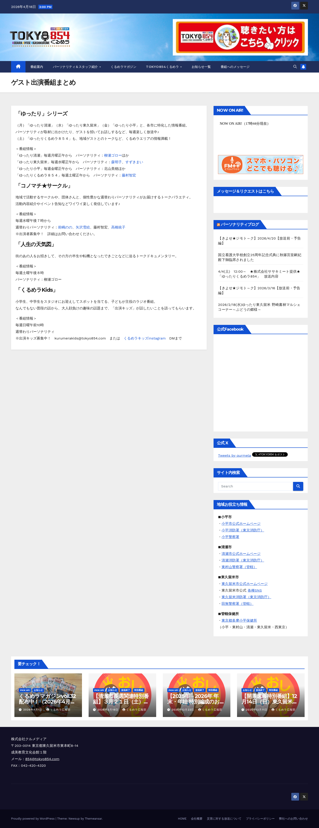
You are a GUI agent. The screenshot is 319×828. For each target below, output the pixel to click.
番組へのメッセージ (235, 67)
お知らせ (38, 690)
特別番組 (138, 690)
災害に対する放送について (224, 818)
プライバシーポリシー (260, 818)
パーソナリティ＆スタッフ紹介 (76, 67)
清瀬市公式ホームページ (241, 554)
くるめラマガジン (123, 67)
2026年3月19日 (108, 709)
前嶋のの (65, 227)
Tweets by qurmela (234, 455)
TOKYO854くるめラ (163, 67)
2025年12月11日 (257, 709)
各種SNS (255, 590)
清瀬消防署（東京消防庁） (243, 560)
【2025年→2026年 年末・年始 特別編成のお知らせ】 (196, 701)
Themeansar (93, 818)
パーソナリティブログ (240, 224)
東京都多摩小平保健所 (239, 620)
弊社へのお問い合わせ (293, 818)
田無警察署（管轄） (237, 604)
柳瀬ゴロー (113, 155)
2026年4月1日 (33, 709)
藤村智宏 (129, 175)
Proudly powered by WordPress (33, 818)
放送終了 (125, 690)
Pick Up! (25, 690)
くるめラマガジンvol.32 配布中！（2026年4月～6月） (47, 701)
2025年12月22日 (183, 709)
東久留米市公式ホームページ (245, 584)
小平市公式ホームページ (241, 523)
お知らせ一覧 (201, 67)
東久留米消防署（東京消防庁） (246, 597)
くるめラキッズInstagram (145, 338)
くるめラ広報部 (58, 709)
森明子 (116, 162)
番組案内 (36, 67)
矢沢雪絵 (83, 227)
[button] (295, 67)
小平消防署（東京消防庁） (243, 530)
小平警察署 (230, 537)
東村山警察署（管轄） (239, 567)
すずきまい (134, 162)
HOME (182, 818)
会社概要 (196, 818)
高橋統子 (118, 227)
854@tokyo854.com (42, 759)
